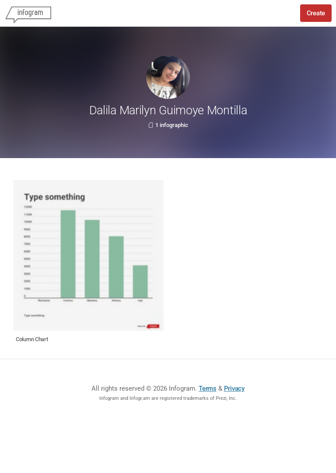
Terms (208, 388)
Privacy (234, 388)
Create (316, 13)
